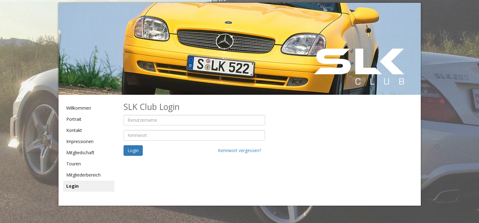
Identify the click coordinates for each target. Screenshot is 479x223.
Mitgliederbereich (83, 175)
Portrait (73, 119)
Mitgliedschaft (80, 152)
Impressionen (80, 141)
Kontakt (74, 130)
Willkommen (78, 108)
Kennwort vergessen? (239, 150)
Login (72, 186)
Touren (73, 164)
